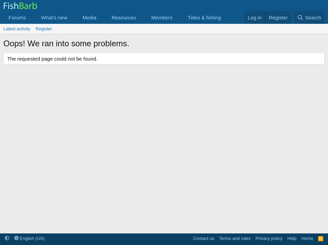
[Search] (309, 17)
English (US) (29, 238)
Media (90, 17)
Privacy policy (269, 238)
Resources (123, 17)
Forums (17, 17)
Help (292, 238)
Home (307, 238)
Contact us (203, 238)
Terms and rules (235, 238)
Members (162, 17)
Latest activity (16, 28)
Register (44, 28)
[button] (31, 17)
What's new (54, 17)
